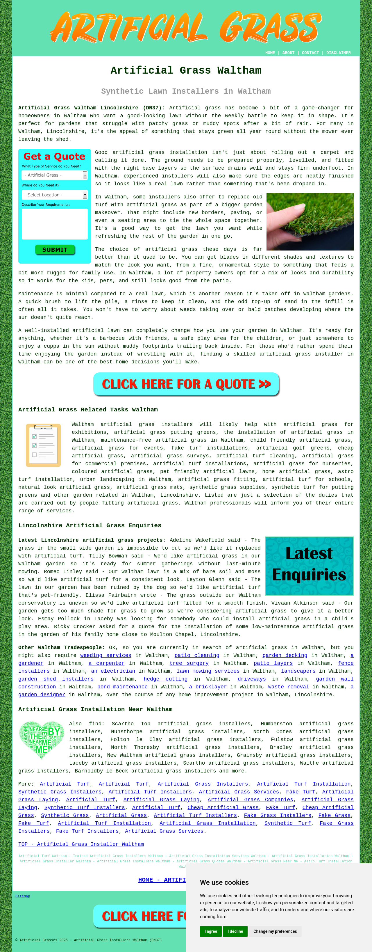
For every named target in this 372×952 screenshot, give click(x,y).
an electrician (113, 671)
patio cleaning (197, 655)
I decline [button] (235, 931)
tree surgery (189, 663)
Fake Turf (300, 792)
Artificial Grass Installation (208, 823)
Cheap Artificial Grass (223, 808)
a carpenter (107, 663)
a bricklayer (208, 687)
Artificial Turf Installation (304, 784)
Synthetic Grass (65, 815)
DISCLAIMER (338, 53)
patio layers (273, 663)
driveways (252, 679)
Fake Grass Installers (278, 815)
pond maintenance (122, 687)
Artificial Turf (65, 784)
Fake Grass (335, 815)
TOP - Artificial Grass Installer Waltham (81, 844)
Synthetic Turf (287, 823)
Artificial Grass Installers (203, 784)
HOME (270, 53)
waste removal (288, 687)
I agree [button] (211, 931)
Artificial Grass (121, 815)
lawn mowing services (208, 671)
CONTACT (310, 53)
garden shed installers (56, 679)
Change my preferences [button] (275, 931)
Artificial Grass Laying (162, 800)
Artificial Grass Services (239, 792)
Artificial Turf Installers (150, 792)
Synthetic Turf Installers (84, 808)
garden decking (285, 655)
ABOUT (288, 53)
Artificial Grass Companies (250, 800)
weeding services (106, 655)
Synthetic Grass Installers (59, 792)
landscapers (298, 671)
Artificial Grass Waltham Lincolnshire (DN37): (91, 108)
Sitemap (22, 896)
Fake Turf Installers (87, 831)
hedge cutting (165, 679)
